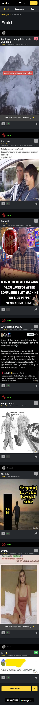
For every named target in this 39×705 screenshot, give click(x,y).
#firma (12, 553)
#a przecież (12, 225)
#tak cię (6, 145)
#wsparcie (17, 476)
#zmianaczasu (11, 655)
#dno (9, 476)
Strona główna (6, 14)
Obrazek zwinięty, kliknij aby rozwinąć (18, 118)
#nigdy (18, 655)
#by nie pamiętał (26, 225)
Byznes (4, 550)
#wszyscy (16, 329)
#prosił (21, 329)
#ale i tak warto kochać (30, 145)
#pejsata (20, 553)
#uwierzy (27, 406)
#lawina (26, 44)
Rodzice (5, 141)
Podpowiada (7, 403)
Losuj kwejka (35, 689)
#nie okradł (19, 225)
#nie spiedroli (12, 145)
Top (32, 9)
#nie (14, 44)
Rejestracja (33, 3)
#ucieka (21, 44)
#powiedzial (26, 655)
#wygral (3, 225)
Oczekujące (19, 9)
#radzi (15, 406)
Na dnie (5, 474)
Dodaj (6, 9)
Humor (3, 44)
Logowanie (26, 3)
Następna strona (16, 689)
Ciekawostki (4, 143)
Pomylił (5, 221)
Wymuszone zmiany (11, 326)
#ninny (24, 553)
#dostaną (33, 329)
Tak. (4, 653)
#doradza (33, 406)
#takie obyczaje (31, 553)
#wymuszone (26, 329)
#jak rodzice (20, 145)
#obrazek (10, 44)
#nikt (17, 44)
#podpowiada (21, 406)
